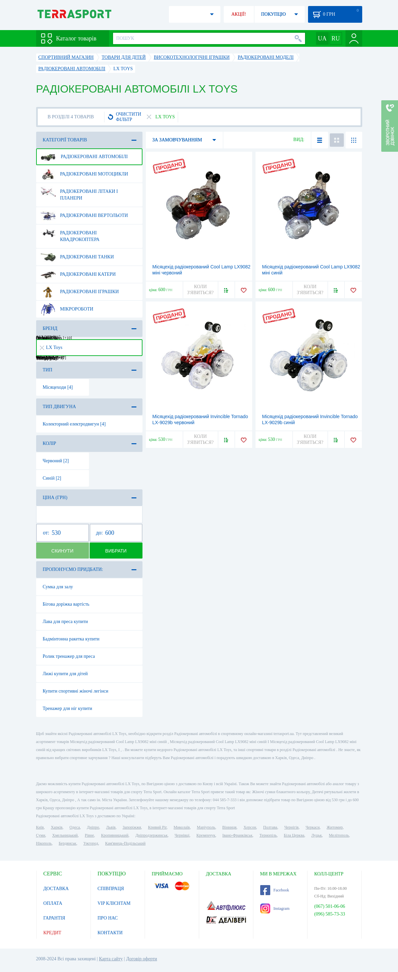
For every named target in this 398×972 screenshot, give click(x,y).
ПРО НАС (108, 918)
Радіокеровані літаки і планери (79, 192)
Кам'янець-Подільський (125, 843)
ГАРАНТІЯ (54, 918)
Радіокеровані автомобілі (84, 156)
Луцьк (316, 835)
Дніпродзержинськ (151, 835)
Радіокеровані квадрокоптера (70, 233)
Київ (40, 827)
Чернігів (291, 827)
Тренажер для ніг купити (67, 708)
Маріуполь (206, 827)
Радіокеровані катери (78, 274)
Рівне (89, 835)
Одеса (75, 827)
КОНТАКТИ (110, 932)
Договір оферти (141, 958)
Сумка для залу (58, 586)
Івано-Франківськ (237, 835)
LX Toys (51, 347)
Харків (57, 827)
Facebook (274, 890)
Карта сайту (111, 958)
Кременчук (205, 835)
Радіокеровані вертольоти (84, 215)
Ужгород (90, 843)
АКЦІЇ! (238, 14)
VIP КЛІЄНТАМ (114, 903)
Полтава (270, 827)
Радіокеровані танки (77, 257)
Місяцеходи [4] (58, 387)
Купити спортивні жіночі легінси (75, 691)
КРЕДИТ (52, 932)
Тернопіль (268, 835)
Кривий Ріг (157, 827)
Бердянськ (67, 843)
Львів (110, 827)
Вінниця (229, 827)
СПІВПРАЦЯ (111, 888)
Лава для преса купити (65, 621)
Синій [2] (52, 478)
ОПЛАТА (53, 903)
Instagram (275, 908)
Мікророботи (66, 309)
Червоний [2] (56, 460)
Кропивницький (114, 835)
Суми (40, 835)
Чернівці (182, 835)
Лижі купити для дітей (65, 673)
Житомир (335, 827)
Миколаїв (182, 827)
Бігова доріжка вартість (66, 604)
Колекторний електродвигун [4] (74, 424)
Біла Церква (294, 835)
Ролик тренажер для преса (69, 656)
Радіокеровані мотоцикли (84, 174)
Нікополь (44, 843)
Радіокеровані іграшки (79, 291)
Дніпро (93, 827)
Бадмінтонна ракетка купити (71, 638)
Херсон (249, 827)
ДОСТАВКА (56, 888)
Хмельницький (65, 835)
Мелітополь (339, 835)
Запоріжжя (131, 827)
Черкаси (313, 827)
